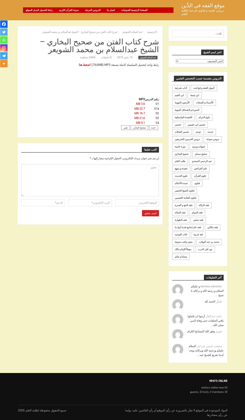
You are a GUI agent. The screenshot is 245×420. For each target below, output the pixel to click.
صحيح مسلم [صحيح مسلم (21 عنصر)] (201, 153)
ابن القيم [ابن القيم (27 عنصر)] (179, 95)
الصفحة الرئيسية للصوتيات (134, 10)
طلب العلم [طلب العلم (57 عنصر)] (180, 161)
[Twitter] (4, 32)
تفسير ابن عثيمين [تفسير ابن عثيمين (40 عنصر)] (196, 124)
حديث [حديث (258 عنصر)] (210, 131)
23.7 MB (139, 108)
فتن (125, 127)
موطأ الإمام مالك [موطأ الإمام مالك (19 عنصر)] (183, 249)
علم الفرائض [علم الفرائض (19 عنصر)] (200, 168)
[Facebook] (4, 24)
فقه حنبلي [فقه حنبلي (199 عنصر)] (198, 219)
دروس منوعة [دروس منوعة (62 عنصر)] (212, 139)
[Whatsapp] (4, 40)
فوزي (219, 331)
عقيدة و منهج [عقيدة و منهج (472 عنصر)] (181, 168)
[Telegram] (4, 56)
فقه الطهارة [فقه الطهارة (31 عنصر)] (181, 219)
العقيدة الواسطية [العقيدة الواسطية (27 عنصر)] (183, 117)
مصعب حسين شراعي (209, 346)
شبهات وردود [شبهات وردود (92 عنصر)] (198, 146)
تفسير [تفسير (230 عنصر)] (178, 124)
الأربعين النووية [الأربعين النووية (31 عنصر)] (182, 102)
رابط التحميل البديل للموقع (39, 10)
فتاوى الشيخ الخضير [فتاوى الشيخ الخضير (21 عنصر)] (184, 190)
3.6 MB (140, 104)
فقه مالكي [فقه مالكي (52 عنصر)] (212, 227)
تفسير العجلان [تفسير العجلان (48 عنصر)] (182, 131)
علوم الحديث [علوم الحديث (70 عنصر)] (181, 176)
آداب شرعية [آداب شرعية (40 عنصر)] (181, 87)
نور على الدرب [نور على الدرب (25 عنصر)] (205, 249)
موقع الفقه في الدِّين (203, 5)
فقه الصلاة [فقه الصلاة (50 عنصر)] (180, 212)
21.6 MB (139, 118)
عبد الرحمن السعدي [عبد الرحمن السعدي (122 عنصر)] (202, 161)
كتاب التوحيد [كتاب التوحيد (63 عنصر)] (181, 234)
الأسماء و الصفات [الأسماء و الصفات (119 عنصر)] (204, 102)
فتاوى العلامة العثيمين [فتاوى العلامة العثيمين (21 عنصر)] (185, 197)
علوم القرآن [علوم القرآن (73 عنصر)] (200, 176)
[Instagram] (4, 48)
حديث (153, 127)
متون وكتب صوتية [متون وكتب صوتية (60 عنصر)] (183, 242)
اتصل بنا (111, 10)
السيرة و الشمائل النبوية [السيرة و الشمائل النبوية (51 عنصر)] (187, 109)
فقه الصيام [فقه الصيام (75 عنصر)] (197, 212)
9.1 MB (140, 122)
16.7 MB (139, 113)
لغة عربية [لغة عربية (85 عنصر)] (198, 234)
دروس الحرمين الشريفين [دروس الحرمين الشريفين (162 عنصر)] (187, 139)
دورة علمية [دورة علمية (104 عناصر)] (180, 146)
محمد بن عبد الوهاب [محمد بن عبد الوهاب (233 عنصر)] (209, 242)
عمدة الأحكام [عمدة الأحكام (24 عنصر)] (181, 183)
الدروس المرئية (93, 10)
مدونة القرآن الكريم (69, 10)
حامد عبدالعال (214, 316)
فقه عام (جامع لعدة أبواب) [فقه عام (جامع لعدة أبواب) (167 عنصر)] (188, 227)
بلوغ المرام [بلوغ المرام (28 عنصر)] (204, 117)
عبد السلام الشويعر (148, 57)
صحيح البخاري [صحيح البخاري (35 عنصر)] (181, 153)
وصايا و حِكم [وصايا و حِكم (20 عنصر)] (181, 256)
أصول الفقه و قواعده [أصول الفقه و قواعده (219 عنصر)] (203, 87)
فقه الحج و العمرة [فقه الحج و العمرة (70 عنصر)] (183, 205)
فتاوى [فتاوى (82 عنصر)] (197, 183)
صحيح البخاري (139, 127)
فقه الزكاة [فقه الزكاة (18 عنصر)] (204, 205)
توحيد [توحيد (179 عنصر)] (198, 131)
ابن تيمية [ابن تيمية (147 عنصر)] (194, 95)
